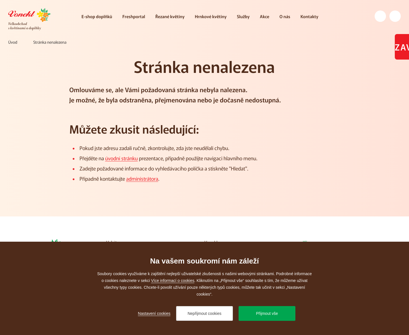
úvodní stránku (121, 158)
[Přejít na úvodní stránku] (29, 19)
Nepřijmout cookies (204, 313)
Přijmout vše (267, 313)
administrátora (142, 178)
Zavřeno (402, 47)
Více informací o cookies (173, 280)
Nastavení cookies (154, 313)
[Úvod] (12, 42)
